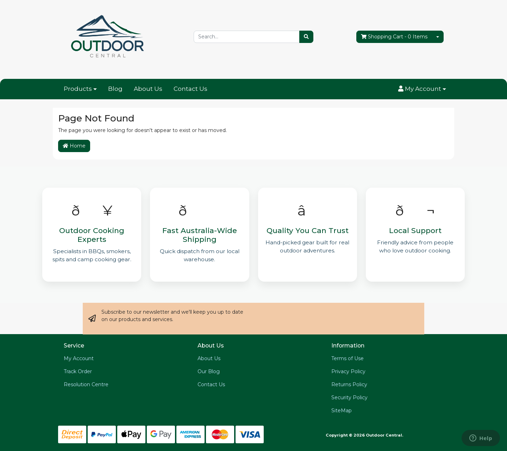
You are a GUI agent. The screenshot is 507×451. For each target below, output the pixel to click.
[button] (422, 89)
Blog (115, 88)
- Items (394, 36)
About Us (148, 88)
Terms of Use (347, 358)
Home (74, 146)
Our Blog (209, 371)
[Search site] (306, 37)
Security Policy (349, 397)
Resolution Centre (86, 384)
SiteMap (341, 410)
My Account (79, 358)
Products (78, 88)
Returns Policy (349, 384)
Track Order (78, 371)
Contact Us (190, 88)
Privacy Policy (348, 371)
